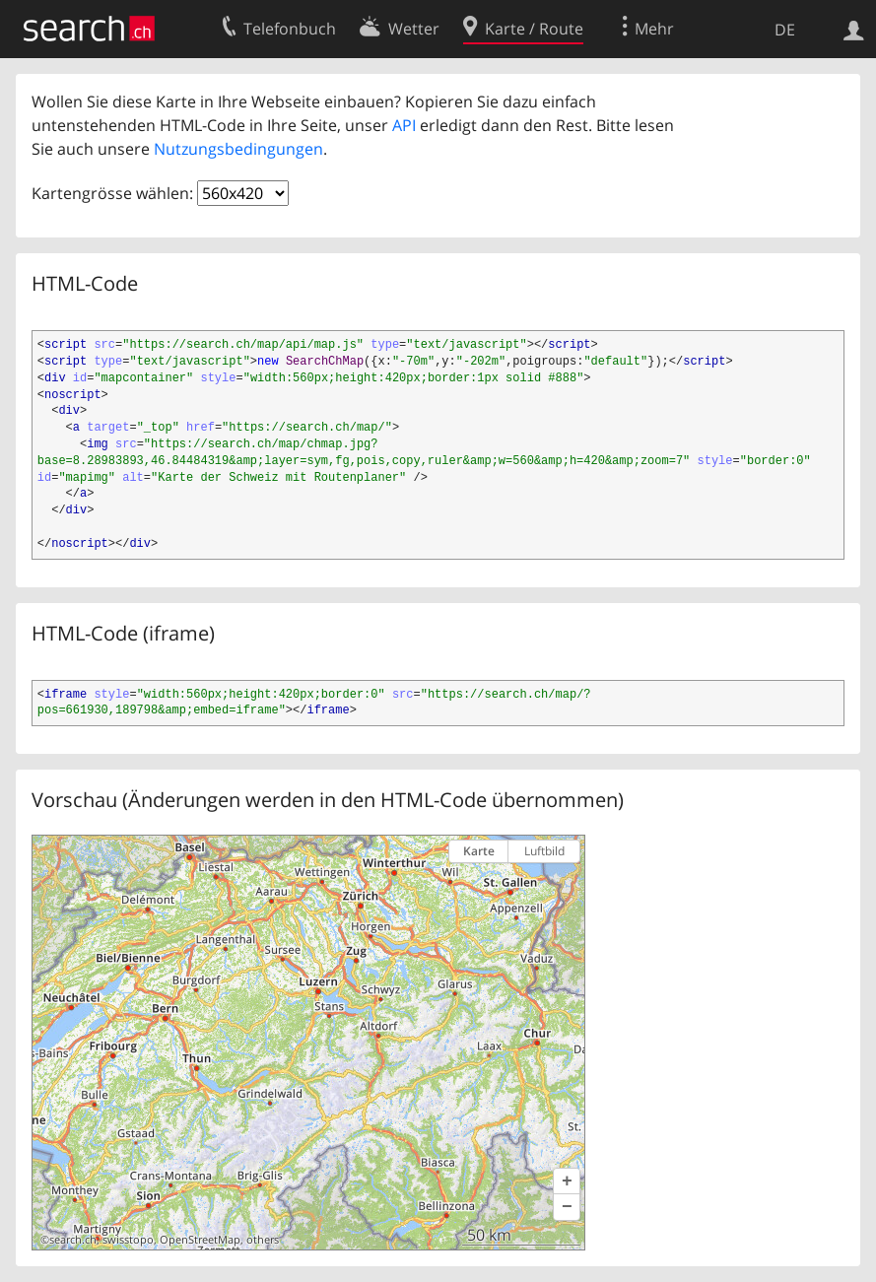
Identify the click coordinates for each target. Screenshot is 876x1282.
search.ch (73, 1240)
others (262, 1240)
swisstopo (128, 1240)
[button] (566, 1181)
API (404, 125)
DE (785, 29)
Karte (479, 851)
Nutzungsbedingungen (238, 149)
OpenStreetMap (200, 1240)
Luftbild (544, 851)
